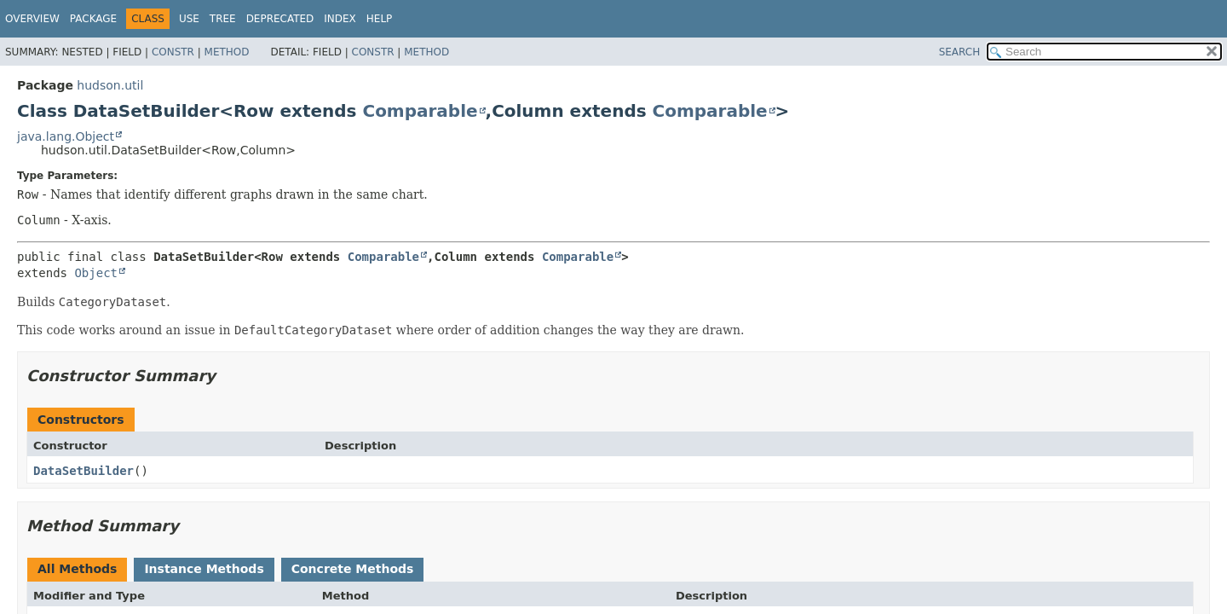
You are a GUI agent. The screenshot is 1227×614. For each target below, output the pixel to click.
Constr (173, 52)
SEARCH (960, 52)
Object (96, 273)
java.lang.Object (65, 136)
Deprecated (280, 19)
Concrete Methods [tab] (352, 569)
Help (379, 19)
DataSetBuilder (83, 471)
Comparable (419, 111)
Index (340, 19)
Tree (223, 19)
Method (227, 52)
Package (93, 19)
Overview (32, 19)
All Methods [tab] (77, 569)
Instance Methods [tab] (203, 569)
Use (189, 19)
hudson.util (110, 85)
